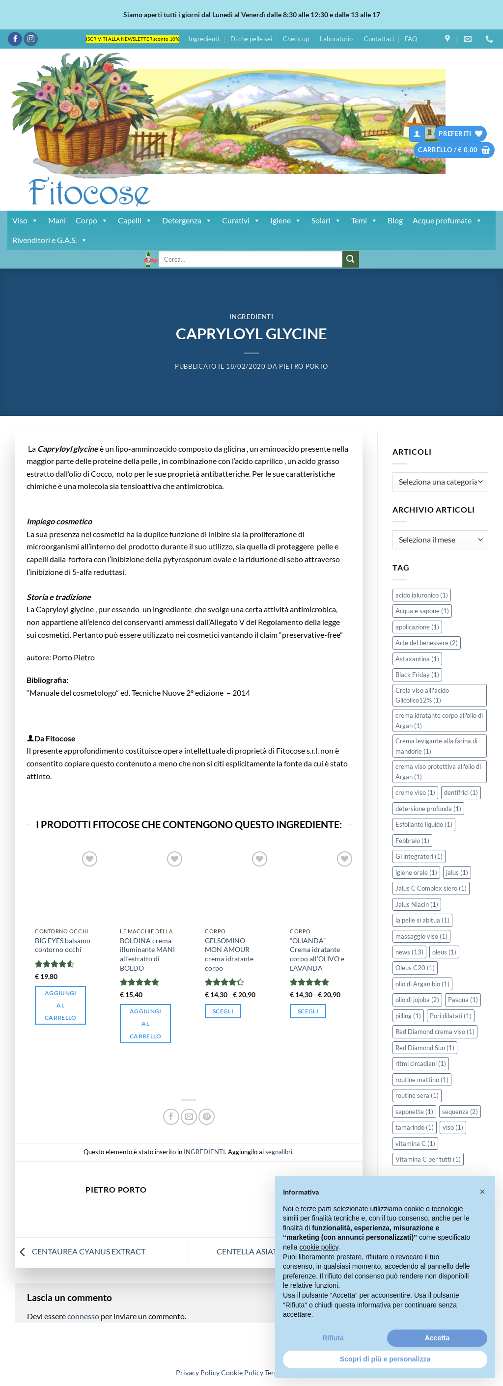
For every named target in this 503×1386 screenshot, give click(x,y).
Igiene (286, 220)
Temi (364, 220)
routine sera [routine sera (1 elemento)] (417, 1095)
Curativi (241, 220)
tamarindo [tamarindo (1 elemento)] (414, 1127)
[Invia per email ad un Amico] (189, 1117)
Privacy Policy (198, 1372)
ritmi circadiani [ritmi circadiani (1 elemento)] (420, 1063)
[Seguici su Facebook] (15, 39)
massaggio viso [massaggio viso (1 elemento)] (421, 936)
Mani (57, 220)
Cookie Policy (242, 1372)
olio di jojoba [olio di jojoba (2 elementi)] (417, 1000)
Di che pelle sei (251, 39)
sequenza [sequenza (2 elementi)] (460, 1111)
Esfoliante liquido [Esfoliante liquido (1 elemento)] (423, 824)
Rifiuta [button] (333, 1338)
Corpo (92, 220)
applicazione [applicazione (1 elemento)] (417, 627)
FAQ (411, 39)
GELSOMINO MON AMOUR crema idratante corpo (229, 954)
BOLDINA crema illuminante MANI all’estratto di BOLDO (147, 954)
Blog (395, 220)
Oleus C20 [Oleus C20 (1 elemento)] (415, 968)
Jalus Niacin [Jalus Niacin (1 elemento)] (416, 904)
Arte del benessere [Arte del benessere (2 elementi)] (426, 643)
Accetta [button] (437, 1338)
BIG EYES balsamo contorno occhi (62, 945)
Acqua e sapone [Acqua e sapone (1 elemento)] (422, 611)
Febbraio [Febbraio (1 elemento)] (412, 840)
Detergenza (187, 220)
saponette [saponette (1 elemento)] (414, 1111)
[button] (417, 134)
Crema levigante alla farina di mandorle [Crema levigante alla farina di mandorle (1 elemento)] (436, 746)
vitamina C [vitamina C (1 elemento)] (415, 1143)
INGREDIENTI (251, 317)
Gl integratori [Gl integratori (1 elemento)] (419, 856)
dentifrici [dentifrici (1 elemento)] (461, 792)
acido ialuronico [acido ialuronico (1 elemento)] (421, 595)
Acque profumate (447, 220)
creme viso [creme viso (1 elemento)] (415, 792)
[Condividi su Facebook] (171, 1117)
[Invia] (350, 259)
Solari (326, 220)
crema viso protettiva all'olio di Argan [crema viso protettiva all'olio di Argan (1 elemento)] (438, 771)
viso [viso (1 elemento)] (453, 1127)
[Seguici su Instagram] (31, 39)
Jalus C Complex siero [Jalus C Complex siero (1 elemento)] (431, 888)
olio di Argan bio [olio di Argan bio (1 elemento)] (422, 984)
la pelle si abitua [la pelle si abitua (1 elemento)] (422, 920)
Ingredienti (204, 39)
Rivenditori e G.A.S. (49, 240)
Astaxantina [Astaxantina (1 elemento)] (417, 659)
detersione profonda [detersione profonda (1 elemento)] (428, 809)
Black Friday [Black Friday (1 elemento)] (417, 675)
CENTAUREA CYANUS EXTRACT (80, 1251)
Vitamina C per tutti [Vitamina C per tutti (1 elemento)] (428, 1159)
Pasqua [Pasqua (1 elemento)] (463, 1000)
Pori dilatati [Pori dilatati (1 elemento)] (451, 1016)
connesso (83, 1316)
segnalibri (278, 1152)
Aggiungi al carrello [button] (61, 1005)
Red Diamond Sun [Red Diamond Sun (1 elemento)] (424, 1048)
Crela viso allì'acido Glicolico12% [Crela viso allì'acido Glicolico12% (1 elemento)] (422, 695)
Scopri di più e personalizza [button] (385, 1359)
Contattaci (379, 39)
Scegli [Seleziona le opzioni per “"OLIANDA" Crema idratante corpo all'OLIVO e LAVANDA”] (308, 1011)
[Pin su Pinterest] (206, 1117)
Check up (296, 39)
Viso (25, 220)
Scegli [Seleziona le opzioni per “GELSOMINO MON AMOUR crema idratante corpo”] (223, 1011)
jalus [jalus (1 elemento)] (457, 872)
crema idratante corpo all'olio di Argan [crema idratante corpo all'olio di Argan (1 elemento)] (439, 720)
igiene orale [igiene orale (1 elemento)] (416, 872)
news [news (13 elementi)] (409, 952)
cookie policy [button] (318, 1247)
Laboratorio (336, 39)
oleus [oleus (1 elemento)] (444, 952)
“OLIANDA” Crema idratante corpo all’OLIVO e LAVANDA (317, 954)
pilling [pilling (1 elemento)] (408, 1016)
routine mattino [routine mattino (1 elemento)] (421, 1080)
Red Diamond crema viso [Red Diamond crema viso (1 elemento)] (435, 1031)
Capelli (135, 220)
